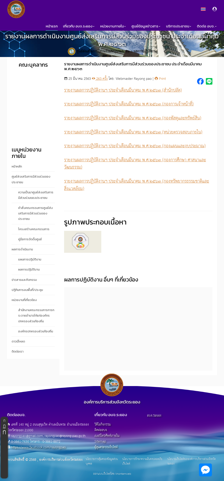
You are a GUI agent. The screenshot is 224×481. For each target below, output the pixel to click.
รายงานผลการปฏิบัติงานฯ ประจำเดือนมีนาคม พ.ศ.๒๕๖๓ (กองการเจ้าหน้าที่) (129, 104)
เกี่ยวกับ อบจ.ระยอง (79, 26)
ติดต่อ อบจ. (207, 26)
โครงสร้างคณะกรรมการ (33, 229)
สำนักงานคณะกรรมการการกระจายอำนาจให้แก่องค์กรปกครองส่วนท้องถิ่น (36, 315)
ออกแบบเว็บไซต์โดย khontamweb (112, 473)
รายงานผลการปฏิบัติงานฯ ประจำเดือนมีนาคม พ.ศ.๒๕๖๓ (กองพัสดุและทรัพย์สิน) (132, 118)
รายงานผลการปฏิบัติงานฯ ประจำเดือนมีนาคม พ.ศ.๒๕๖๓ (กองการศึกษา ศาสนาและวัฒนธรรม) (135, 163)
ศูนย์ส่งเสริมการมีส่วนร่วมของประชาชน (103, 51)
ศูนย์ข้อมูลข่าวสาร (146, 26)
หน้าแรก (52, 26)
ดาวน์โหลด (18, 341)
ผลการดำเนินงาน (22, 249)
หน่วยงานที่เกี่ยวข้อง (24, 300)
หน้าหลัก (17, 166)
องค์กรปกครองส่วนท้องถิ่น (35, 331)
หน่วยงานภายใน (113, 26)
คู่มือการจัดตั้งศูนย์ (30, 239)
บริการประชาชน (179, 26)
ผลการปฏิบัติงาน (145, 51)
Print (160, 79)
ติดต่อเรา (17, 351)
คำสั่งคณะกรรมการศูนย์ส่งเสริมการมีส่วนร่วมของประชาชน (35, 213)
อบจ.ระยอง (154, 416)
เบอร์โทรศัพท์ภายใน (106, 436)
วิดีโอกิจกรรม (102, 425)
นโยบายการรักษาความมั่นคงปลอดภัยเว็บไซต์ (142, 461)
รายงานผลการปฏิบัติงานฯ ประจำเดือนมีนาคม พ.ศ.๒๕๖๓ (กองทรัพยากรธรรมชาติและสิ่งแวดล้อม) (136, 185)
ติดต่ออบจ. (101, 430)
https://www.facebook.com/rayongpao (38, 447)
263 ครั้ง (100, 79)
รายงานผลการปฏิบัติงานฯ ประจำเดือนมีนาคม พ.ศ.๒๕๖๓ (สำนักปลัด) (123, 90)
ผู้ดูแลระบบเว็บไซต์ (106, 447)
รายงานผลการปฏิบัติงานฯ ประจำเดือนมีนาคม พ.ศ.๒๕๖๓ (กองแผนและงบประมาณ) (135, 146)
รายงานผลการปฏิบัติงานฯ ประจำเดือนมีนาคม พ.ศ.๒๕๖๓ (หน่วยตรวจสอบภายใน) (133, 132)
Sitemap (100, 441)
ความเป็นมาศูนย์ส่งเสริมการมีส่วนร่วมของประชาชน (35, 195)
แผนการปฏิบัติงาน (29, 259)
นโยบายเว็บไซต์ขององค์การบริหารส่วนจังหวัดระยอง (191, 461)
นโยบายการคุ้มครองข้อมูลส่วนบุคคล (102, 461)
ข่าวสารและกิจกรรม (24, 280)
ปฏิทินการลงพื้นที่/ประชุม (27, 290)
